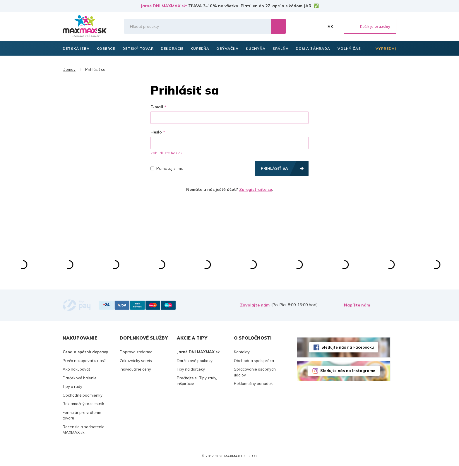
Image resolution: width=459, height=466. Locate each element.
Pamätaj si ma (167, 168)
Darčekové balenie (80, 378)
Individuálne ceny (135, 369)
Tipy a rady (72, 386)
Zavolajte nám (255, 305)
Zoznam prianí (305, 26)
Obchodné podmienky (82, 395)
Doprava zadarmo (136, 352)
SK (330, 26)
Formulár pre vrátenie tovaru (82, 415)
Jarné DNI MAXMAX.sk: (164, 5)
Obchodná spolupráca (254, 360)
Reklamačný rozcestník (83, 403)
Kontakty (242, 352)
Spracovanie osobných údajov (255, 372)
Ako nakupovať (76, 369)
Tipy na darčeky (191, 369)
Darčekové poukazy (195, 360)
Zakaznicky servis (136, 360)
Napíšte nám (357, 305)
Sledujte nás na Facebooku (347, 347)
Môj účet (318, 26)
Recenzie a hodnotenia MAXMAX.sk (84, 429)
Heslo (156, 132)
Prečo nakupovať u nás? (84, 360)
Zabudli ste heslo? (166, 153)
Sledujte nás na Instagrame (347, 370)
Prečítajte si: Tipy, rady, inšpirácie (197, 381)
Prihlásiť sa (274, 168)
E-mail (156, 106)
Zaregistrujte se (255, 189)
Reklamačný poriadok (253, 383)
